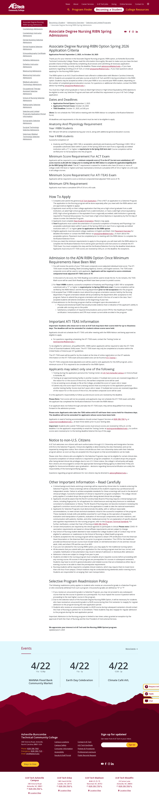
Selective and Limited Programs (98, 22)
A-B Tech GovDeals (85, 745)
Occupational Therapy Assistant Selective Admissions (31, 91)
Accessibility (59, 752)
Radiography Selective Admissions (31, 105)
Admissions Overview (75, 22)
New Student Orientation (84, 221)
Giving (114, 4)
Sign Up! (132, 745)
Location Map (35, 793)
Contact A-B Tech (84, 742)
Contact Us (139, 4)
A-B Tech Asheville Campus (113, 373)
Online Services (126, 4)
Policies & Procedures (86, 748)
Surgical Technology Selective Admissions (31, 128)
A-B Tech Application (88, 201)
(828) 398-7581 (119, 419)
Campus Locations (62, 742)
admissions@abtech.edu (110, 66)
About (75, 4)
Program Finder (82, 9)
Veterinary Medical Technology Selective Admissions (31, 136)
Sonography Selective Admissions (31, 121)
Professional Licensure (87, 752)
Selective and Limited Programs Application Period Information (34, 114)
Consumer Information (64, 748)
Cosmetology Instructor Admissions (32, 34)
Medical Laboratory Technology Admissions (32, 83)
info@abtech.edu (32, 754)
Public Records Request (87, 755)
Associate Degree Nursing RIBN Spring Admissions (33, 23)
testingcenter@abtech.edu (63, 342)
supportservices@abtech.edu (60, 422)
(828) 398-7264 (100, 524)
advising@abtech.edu (118, 473)
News (68, 4)
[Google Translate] (148, 4)
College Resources (137, 9)
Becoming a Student (109, 9)
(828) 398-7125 (36, 751)
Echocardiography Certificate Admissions (34, 54)
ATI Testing (110, 358)
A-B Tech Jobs (102, 4)
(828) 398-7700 (94, 786)
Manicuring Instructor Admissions (31, 76)
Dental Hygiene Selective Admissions (32, 47)
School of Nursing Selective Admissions (33, 99)
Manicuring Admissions (32, 71)
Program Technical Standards (117, 521)
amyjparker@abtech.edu (99, 69)
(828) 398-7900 (33, 748)
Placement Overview (123, 231)
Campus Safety (60, 745)
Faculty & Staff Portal (63, 755)
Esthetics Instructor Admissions (30, 65)
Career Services (88, 4)
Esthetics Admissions (31, 60)
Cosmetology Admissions (33, 29)
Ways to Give (30, 764)
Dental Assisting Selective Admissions (33, 41)
